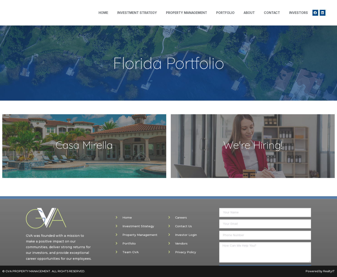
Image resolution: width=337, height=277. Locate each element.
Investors (298, 13)
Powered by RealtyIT (320, 271)
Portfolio (225, 13)
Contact (272, 13)
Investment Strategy (137, 13)
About (249, 13)
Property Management (186, 13)
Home (103, 13)
